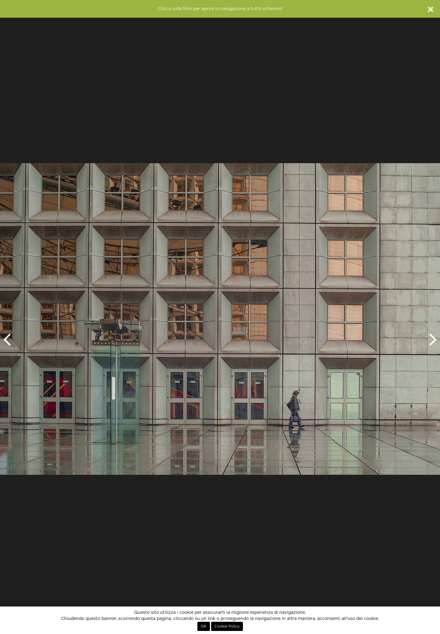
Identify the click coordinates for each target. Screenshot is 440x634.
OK (204, 626)
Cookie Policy (227, 626)
